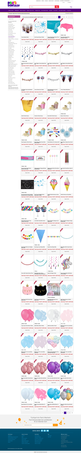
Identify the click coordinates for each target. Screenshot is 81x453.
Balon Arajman (23, 10)
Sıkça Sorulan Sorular (25, 440)
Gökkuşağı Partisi (11, 54)
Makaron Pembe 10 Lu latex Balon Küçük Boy (66, 325)
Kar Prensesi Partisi (11, 46)
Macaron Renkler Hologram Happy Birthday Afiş (66, 220)
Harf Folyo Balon (64, 444)
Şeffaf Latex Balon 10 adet (53, 325)
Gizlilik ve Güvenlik (25, 441)
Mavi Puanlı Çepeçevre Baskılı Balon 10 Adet (66, 299)
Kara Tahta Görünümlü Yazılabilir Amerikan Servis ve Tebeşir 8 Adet (27, 195)
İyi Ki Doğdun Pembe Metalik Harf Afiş (40, 63)
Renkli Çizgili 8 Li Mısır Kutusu (27, 141)
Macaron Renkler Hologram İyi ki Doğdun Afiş (53, 220)
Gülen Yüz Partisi (11, 53)
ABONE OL (49, 424)
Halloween (17, 10)
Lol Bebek (9, 39)
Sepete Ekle (27, 41)
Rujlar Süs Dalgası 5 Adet (52, 272)
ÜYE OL (64, 2)
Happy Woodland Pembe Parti (12, 63)
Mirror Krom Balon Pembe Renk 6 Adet (26, 378)
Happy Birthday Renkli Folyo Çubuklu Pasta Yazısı (27, 220)
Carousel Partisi (10, 44)
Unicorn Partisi (10, 31)
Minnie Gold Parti (11, 68)
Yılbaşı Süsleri (11, 10)
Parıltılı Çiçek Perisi (11, 28)
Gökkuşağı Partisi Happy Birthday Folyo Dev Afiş (39, 168)
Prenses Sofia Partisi (11, 72)
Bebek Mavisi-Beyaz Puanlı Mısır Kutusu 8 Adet (40, 142)
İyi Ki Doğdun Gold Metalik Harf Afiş (53, 63)
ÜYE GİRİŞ (69, 2)
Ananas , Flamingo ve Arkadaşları (13, 38)
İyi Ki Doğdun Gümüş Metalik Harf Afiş (66, 63)
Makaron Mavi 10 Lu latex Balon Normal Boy (66, 352)
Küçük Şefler (10, 55)
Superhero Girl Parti (11, 70)
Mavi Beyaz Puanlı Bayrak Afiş (40, 246)
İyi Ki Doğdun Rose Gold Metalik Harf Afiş (26, 89)
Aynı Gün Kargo (57, 0)
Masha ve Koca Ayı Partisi (12, 64)
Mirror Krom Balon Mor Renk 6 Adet (53, 378)
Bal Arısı (9, 40)
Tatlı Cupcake (10, 78)
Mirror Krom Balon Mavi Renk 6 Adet (66, 378)
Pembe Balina (10, 69)
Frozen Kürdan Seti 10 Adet (40, 89)
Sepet (70, 7)
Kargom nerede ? (51, 0)
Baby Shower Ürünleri (38, 440)
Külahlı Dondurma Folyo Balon (65, 194)
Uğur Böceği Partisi (11, 81)
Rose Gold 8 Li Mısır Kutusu (53, 115)
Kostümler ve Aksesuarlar (39, 437)
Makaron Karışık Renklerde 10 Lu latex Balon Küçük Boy (53, 352)
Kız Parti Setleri (10, 23)
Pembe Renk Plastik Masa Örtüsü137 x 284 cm (66, 37)
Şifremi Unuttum (24, 437)
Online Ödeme (10, 440)
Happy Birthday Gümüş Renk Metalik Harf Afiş (53, 89)
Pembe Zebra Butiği (11, 71)
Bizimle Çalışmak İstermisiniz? (13, 436)
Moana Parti (10, 79)
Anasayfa (46, 0)
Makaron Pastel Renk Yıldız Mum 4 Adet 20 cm (53, 168)
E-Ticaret (37, 451)
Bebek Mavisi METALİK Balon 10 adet (53, 404)
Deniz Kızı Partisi (10, 37)
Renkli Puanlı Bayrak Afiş (53, 246)
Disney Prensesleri (11, 48)
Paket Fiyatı (27, 65)
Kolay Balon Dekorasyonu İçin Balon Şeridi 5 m (53, 299)
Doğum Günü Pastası (11, 49)
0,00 (71, 7)
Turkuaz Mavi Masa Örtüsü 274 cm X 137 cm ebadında (53, 37)
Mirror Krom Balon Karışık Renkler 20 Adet (66, 404)
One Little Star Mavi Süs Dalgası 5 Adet (26, 63)
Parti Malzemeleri (44, 10)
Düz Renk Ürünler (62, 10)
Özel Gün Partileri (38, 441)
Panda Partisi (10, 80)
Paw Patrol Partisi (11, 52)
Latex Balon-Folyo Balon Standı (39, 220)
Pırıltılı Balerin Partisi (11, 24)
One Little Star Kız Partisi (12, 32)
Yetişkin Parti (37, 10)
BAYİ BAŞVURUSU (66, 0)
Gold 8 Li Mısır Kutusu (25, 115)
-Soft (35, 451)
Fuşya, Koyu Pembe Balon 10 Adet (27, 325)
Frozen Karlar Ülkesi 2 (11, 36)
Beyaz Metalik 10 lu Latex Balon (26, 404)
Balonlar (50, 10)
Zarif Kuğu (9, 47)
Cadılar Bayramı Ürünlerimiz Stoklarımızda (67, 441)
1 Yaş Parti (69, 10)
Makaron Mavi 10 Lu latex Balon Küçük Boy (26, 352)
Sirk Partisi (10, 76)
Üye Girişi (49, 436)
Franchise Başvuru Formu (12, 437)
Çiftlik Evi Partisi (10, 62)
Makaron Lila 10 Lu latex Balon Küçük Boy (39, 352)
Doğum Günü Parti (30, 10)
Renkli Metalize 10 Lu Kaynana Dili (54, 142)
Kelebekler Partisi (11, 56)
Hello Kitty (9, 57)
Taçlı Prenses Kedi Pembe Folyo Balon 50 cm (26, 299)
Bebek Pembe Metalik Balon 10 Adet (40, 404)
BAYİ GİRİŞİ (62, 0)
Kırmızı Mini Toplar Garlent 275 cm (26, 273)
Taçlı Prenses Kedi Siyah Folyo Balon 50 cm (40, 299)
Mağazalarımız (38, 0)
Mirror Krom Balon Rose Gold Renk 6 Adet (40, 378)
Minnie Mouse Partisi (11, 61)
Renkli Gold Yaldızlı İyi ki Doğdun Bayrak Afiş (26, 247)
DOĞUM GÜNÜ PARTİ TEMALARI (13, 88)
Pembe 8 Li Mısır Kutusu (39, 115)
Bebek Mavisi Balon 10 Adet (40, 325)
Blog (22, 436)
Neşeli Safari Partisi (11, 45)
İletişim (43, 0)
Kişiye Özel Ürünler (38, 436)
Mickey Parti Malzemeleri (12, 60)
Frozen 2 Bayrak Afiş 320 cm (66, 89)
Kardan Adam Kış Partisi (12, 65)
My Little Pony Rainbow (11, 77)
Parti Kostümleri (63, 437)
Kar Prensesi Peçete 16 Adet (40, 36)
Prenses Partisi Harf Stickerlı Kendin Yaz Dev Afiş (27, 168)
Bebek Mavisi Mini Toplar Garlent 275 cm (66, 247)
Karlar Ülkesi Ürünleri (64, 440)
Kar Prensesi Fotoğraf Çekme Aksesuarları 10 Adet (40, 194)
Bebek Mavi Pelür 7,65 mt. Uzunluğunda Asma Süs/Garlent (40, 273)
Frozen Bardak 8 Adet (25, 36)
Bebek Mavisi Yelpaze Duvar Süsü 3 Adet (66, 142)
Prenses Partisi (10, 30)
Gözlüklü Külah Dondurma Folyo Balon (53, 194)
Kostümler (55, 10)
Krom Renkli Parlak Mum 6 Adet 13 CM (66, 168)
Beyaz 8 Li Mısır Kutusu (65, 115)
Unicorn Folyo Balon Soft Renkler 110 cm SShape (66, 273)
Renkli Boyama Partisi (11, 73)
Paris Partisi (10, 29)
